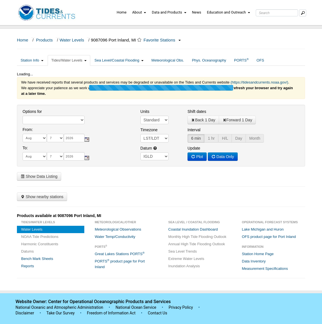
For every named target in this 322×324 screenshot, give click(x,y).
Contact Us (157, 313)
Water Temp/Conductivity (115, 237)
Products (44, 40)
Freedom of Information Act (111, 313)
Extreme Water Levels (186, 259)
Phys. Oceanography (209, 60)
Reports (27, 266)
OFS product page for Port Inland (269, 237)
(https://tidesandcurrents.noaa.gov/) (259, 82)
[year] (74, 138)
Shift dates (197, 111)
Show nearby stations (42, 196)
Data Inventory (254, 261)
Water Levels (71, 40)
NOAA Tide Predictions (39, 237)
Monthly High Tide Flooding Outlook (197, 237)
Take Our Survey (61, 313)
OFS (260, 60)
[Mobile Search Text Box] (302, 12)
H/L (225, 138)
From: (28, 129)
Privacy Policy (181, 307)
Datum (148, 148)
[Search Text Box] (277, 12)
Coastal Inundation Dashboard (193, 229)
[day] (55, 138)
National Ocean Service (136, 307)
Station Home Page (258, 254)
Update (194, 148)
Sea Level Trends (182, 251)
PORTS (241, 60)
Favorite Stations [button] (162, 40)
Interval (194, 130)
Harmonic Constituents (39, 244)
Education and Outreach (228, 12)
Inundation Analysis (184, 266)
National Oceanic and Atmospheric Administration (59, 307)
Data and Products (169, 12)
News (196, 12)
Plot (197, 156)
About (139, 12)
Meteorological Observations (118, 229)
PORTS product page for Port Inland (120, 264)
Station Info (32, 60)
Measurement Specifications (265, 268)
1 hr (211, 138)
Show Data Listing (39, 176)
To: (25, 148)
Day (238, 138)
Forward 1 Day (237, 120)
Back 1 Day (203, 120)
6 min (196, 138)
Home (122, 12)
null (154, 156)
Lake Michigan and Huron (263, 229)
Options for (32, 111)
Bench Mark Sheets (37, 259)
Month (254, 138)
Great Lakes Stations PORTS (120, 253)
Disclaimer (25, 313)
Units (144, 111)
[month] (35, 138)
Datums (27, 251)
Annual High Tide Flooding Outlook (196, 244)
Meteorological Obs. (167, 60)
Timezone (149, 130)
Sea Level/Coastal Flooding (119, 60)
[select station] (54, 120)
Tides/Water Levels (69, 60)
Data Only (222, 156)
